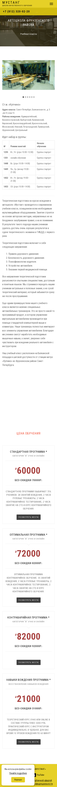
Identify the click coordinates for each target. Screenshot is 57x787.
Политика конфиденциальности (38, 784)
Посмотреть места (29, 517)
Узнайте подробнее (18, 773)
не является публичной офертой (37, 780)
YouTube (38, 775)
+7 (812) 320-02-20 (16, 11)
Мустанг (17, 4)
